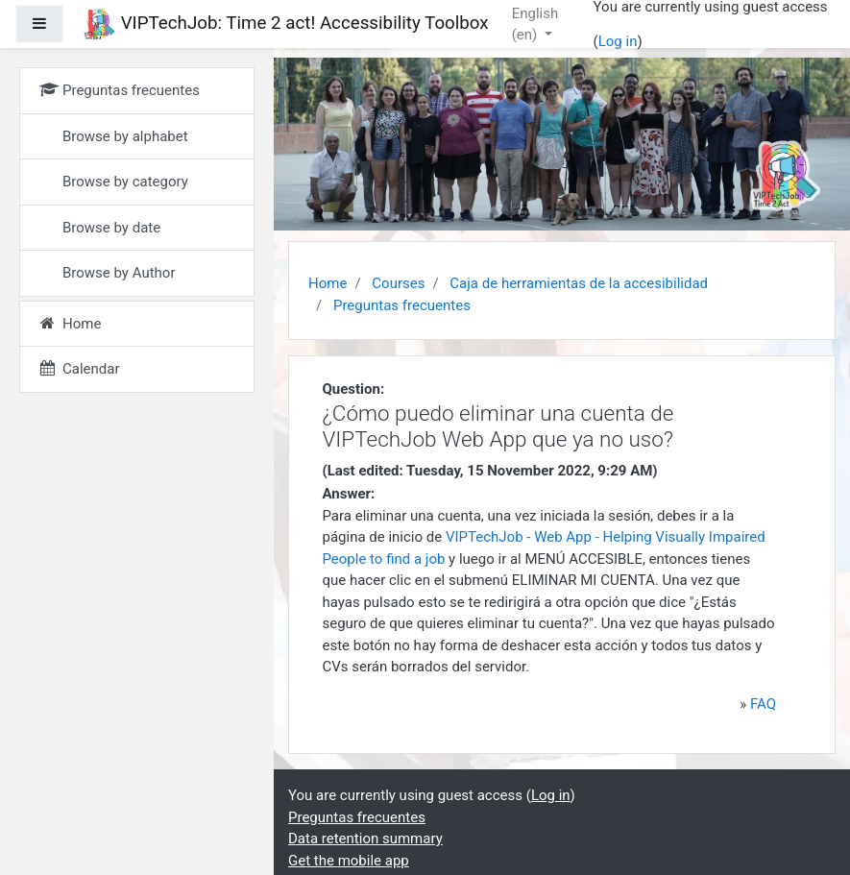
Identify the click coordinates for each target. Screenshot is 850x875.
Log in (618, 41)
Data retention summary (365, 838)
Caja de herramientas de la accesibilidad (578, 283)
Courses (398, 283)
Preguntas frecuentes (402, 305)
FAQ (763, 704)
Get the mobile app (348, 860)
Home (327, 283)
